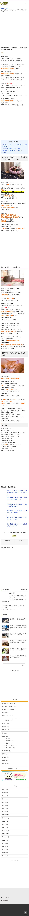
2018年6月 (5, 796)
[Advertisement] (14, 29)
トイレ (4, 729)
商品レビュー (8, 720)
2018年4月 (5, 802)
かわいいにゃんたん (8, 703)
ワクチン (5, 733)
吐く (6, 738)
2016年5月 (5, 852)
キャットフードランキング (11, 718)
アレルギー (6, 712)
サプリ (4, 726)
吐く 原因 (8, 740)
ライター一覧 (24, 589)
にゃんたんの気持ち (8, 706)
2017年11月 (6, 818)
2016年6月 (5, 849)
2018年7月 (5, 792)
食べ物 (4, 763)
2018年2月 (5, 808)
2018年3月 (5, 805)
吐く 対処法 (9, 747)
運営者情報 (5, 900)
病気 (7, 8)
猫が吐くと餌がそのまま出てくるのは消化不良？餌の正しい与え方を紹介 (17, 492)
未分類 (4, 757)
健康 (4, 736)
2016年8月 (5, 843)
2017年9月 (5, 824)
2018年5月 (5, 799)
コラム (4, 723)
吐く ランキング (10, 745)
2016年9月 (5, 840)
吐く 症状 (8, 743)
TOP (2, 8)
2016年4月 (5, 856)
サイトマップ (6, 897)
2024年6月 (5, 789)
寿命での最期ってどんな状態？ (12, 148)
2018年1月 (5, 811)
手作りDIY (5, 750)
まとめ (4, 152)
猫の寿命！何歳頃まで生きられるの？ (12, 150)
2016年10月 (6, 837)
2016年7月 (5, 846)
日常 (4, 754)
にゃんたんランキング (8, 709)
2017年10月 (6, 821)
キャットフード (7, 715)
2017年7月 (5, 827)
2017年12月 (6, 814)
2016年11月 (6, 833)
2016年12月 (6, 830)
